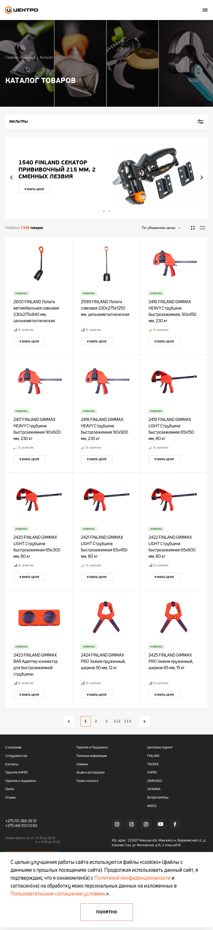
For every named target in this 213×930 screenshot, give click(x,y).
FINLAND (153, 756)
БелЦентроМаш (158, 797)
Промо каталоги (87, 781)
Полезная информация (91, 756)
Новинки (82, 764)
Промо (9, 789)
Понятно (106, 912)
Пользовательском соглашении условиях (58, 894)
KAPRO (152, 772)
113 (127, 721)
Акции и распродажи (90, 772)
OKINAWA (153, 789)
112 (117, 721)
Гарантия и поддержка (20, 781)
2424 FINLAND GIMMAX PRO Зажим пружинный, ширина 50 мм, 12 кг (103, 661)
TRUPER (152, 764)
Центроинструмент (160, 747)
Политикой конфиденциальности (132, 878)
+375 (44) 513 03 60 (21, 826)
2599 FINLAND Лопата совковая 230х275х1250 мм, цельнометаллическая (105, 308)
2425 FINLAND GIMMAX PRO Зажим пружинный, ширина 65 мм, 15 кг (171, 661)
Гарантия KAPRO (16, 772)
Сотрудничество (16, 756)
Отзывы (10, 797)
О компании (13, 747)
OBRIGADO (154, 781)
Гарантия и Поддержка (92, 747)
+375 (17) (12, 821)
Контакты (11, 764)
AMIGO (152, 806)
